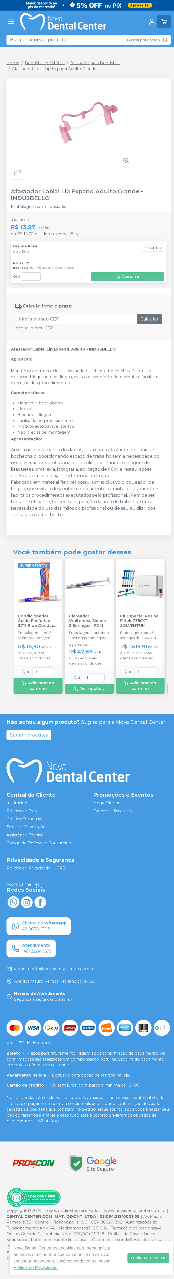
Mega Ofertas (106, 802)
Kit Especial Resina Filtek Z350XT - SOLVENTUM (139, 621)
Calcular (149, 319)
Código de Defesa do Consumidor (39, 842)
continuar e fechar (148, 1257)
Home (12, 62)
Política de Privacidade (36, 1267)
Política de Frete (22, 811)
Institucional (18, 802)
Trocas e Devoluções (26, 827)
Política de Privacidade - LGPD (36, 868)
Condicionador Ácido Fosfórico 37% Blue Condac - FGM (37, 621)
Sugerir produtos (29, 735)
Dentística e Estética (45, 62)
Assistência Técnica (24, 835)
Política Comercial (24, 819)
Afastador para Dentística (95, 62)
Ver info (152, 248)
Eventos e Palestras (112, 811)
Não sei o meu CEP (34, 328)
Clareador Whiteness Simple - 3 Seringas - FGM (89, 621)
